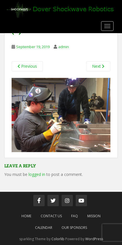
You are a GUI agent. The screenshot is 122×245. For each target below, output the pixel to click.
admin (63, 46)
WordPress (94, 239)
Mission (94, 216)
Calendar (43, 227)
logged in (37, 174)
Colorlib (57, 239)
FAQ (74, 216)
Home (26, 216)
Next (98, 66)
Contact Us (51, 216)
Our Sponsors (74, 227)
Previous (27, 66)
